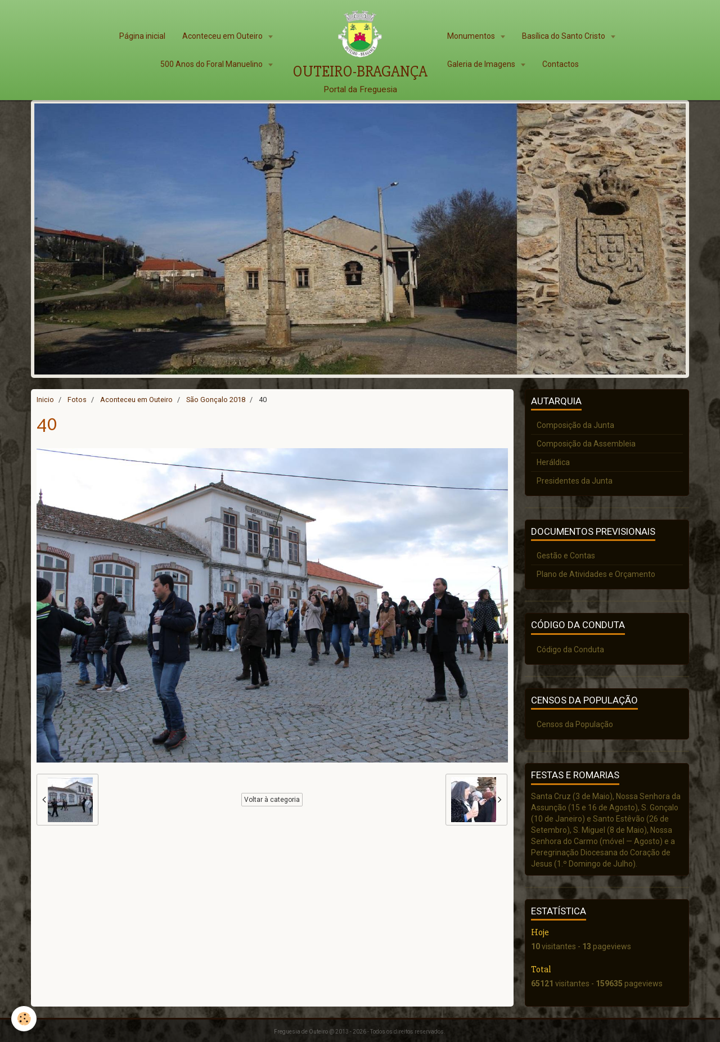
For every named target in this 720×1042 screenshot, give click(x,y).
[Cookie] (24, 1018)
